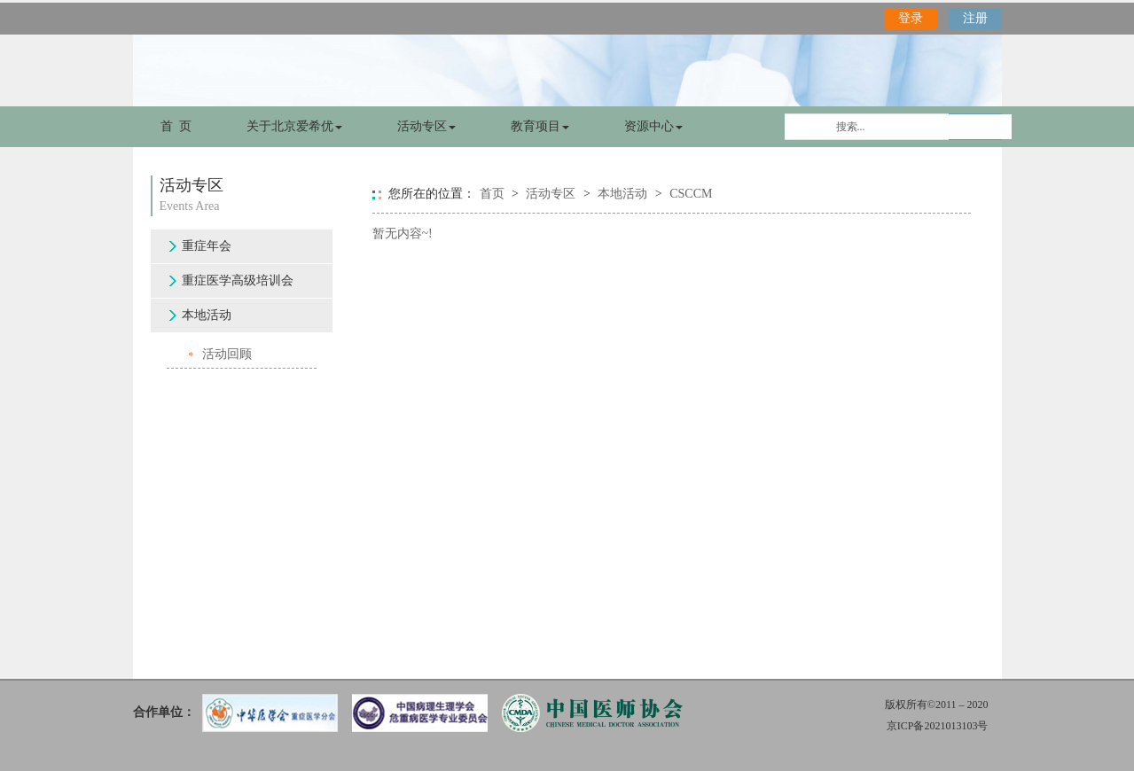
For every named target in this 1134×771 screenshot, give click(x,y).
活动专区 (426, 126)
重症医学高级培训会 (237, 280)
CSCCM (690, 193)
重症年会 (206, 246)
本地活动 (206, 315)
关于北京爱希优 (294, 126)
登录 (910, 18)
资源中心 (653, 126)
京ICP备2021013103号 (938, 726)
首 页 (176, 126)
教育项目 (540, 126)
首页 (492, 193)
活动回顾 (227, 354)
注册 (975, 18)
